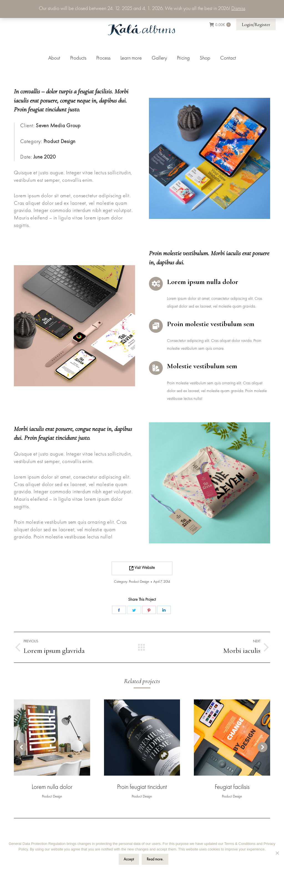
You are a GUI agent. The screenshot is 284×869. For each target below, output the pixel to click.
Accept (129, 859)
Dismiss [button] (238, 8)
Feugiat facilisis (232, 787)
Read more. (155, 859)
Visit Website (142, 568)
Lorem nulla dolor (52, 787)
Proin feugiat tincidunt (142, 787)
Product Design (139, 582)
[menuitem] (54, 58)
